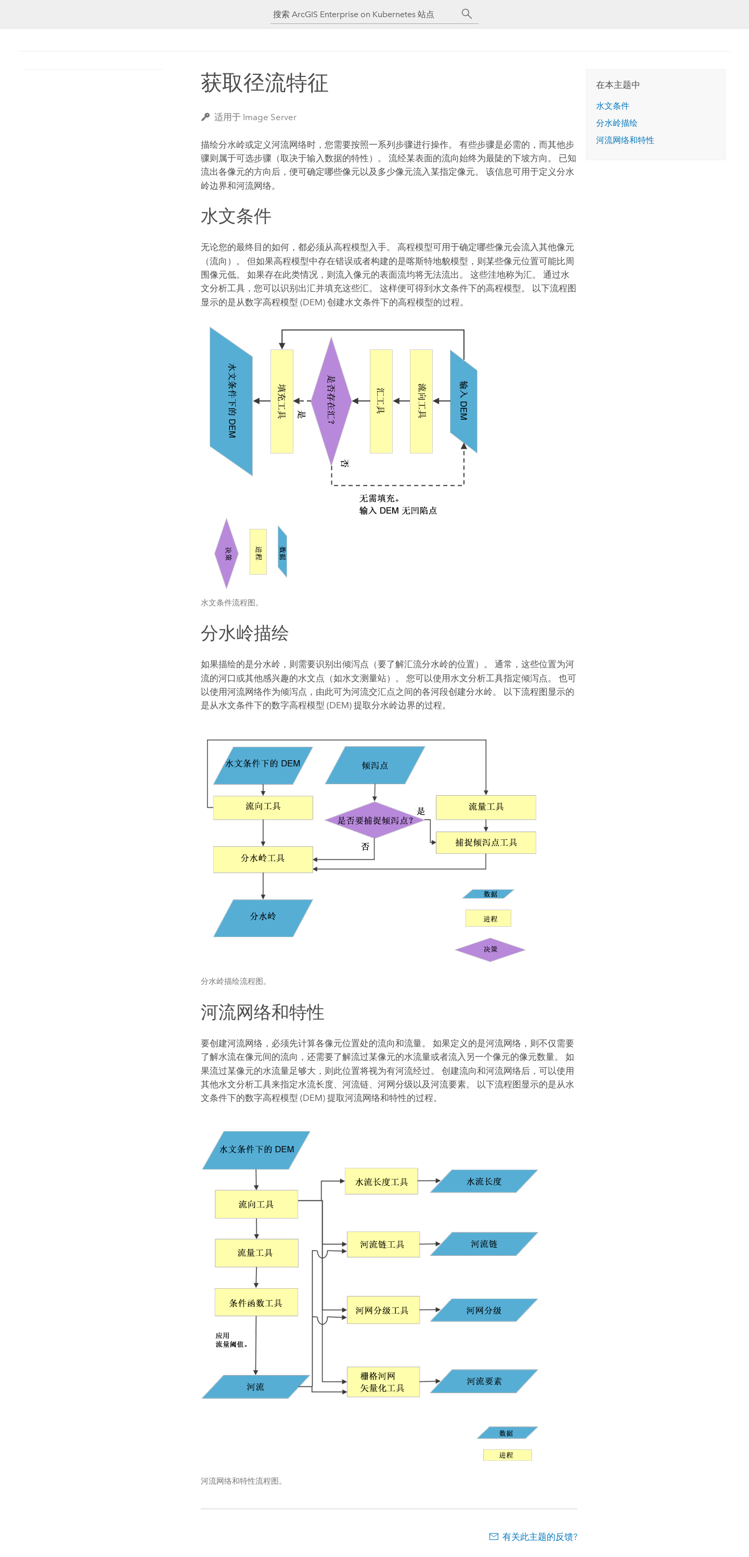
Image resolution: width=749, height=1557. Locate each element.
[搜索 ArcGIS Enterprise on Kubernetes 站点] (364, 14)
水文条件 (612, 106)
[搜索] (467, 14)
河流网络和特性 (625, 140)
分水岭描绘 (617, 123)
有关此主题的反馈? (539, 1537)
